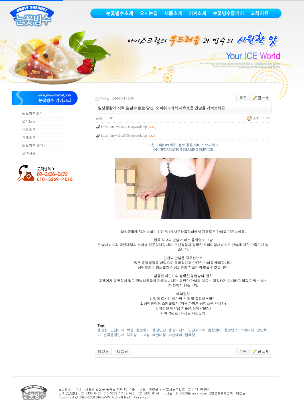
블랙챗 (190, 335)
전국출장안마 (114, 335)
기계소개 (29, 137)
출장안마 (215, 330)
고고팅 (144, 335)
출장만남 (159, 330)
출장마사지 (177, 330)
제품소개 (29, 129)
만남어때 (117, 330)
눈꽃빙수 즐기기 (34, 145)
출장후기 (143, 330)
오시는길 (29, 121)
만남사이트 (196, 330)
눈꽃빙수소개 (32, 113)
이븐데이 (175, 335)
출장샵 (103, 330)
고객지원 (29, 153)
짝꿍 (130, 330)
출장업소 (231, 330)
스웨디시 (247, 330)
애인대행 (159, 335)
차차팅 (132, 335)
